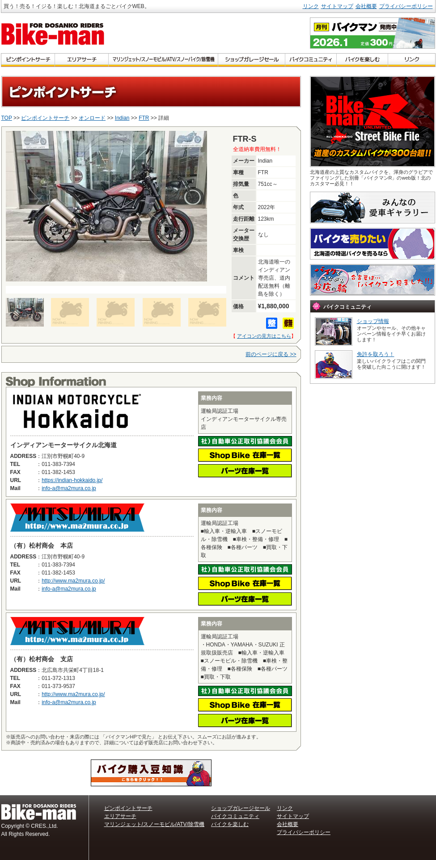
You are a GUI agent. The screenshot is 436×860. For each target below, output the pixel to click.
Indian (122, 118)
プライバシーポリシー (406, 6)
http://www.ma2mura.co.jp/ (73, 581)
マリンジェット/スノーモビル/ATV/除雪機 (154, 824)
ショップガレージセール (240, 808)
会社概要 (366, 6)
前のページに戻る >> (271, 354)
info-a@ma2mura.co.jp (69, 488)
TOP (6, 118)
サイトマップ (337, 6)
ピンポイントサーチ (45, 118)
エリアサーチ (120, 816)
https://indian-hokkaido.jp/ (72, 480)
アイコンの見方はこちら (264, 336)
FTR (144, 118)
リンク (311, 6)
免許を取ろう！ (375, 354)
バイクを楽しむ (230, 824)
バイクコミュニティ (235, 816)
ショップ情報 (373, 321)
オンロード (92, 118)
